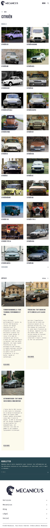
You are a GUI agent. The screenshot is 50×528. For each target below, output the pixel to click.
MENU (43, 3)
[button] (25, 24)
